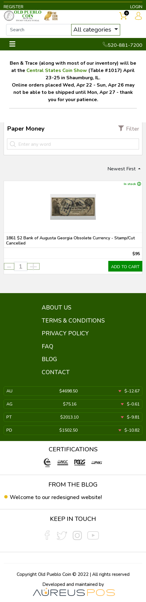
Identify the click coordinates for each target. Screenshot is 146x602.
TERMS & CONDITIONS (73, 321)
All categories (93, 30)
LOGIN (136, 7)
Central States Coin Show (56, 70)
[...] (38, 30)
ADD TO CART (125, 267)
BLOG (49, 359)
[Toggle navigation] (12, 44)
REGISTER (13, 7)
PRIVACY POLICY (65, 333)
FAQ (47, 347)
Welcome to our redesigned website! (56, 497)
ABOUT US (56, 308)
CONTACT (56, 372)
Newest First (122, 169)
